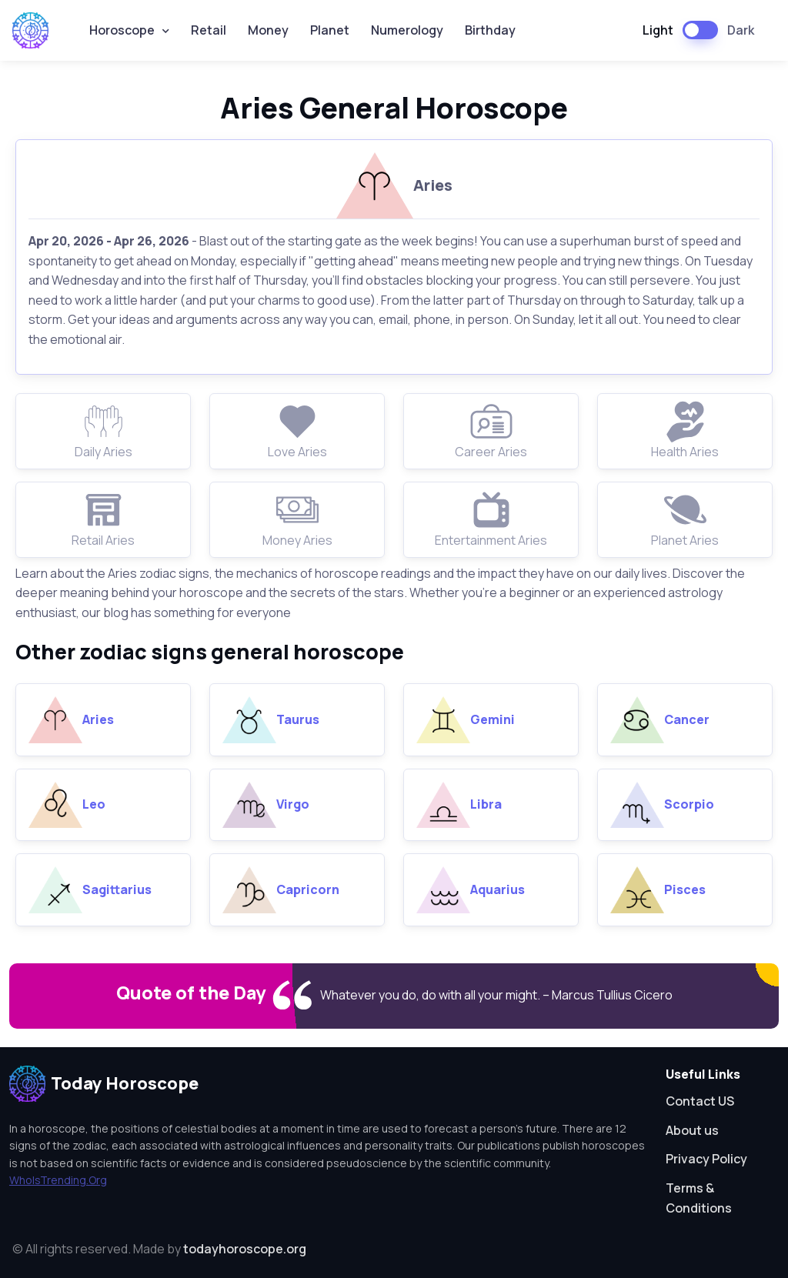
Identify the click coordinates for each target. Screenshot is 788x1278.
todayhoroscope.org (244, 1248)
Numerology (407, 30)
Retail (208, 30)
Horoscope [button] (122, 30)
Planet (329, 30)
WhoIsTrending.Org (58, 1180)
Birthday (490, 30)
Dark (740, 30)
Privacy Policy (706, 1158)
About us (692, 1130)
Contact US (700, 1101)
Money (268, 30)
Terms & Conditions (699, 1198)
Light (658, 30)
